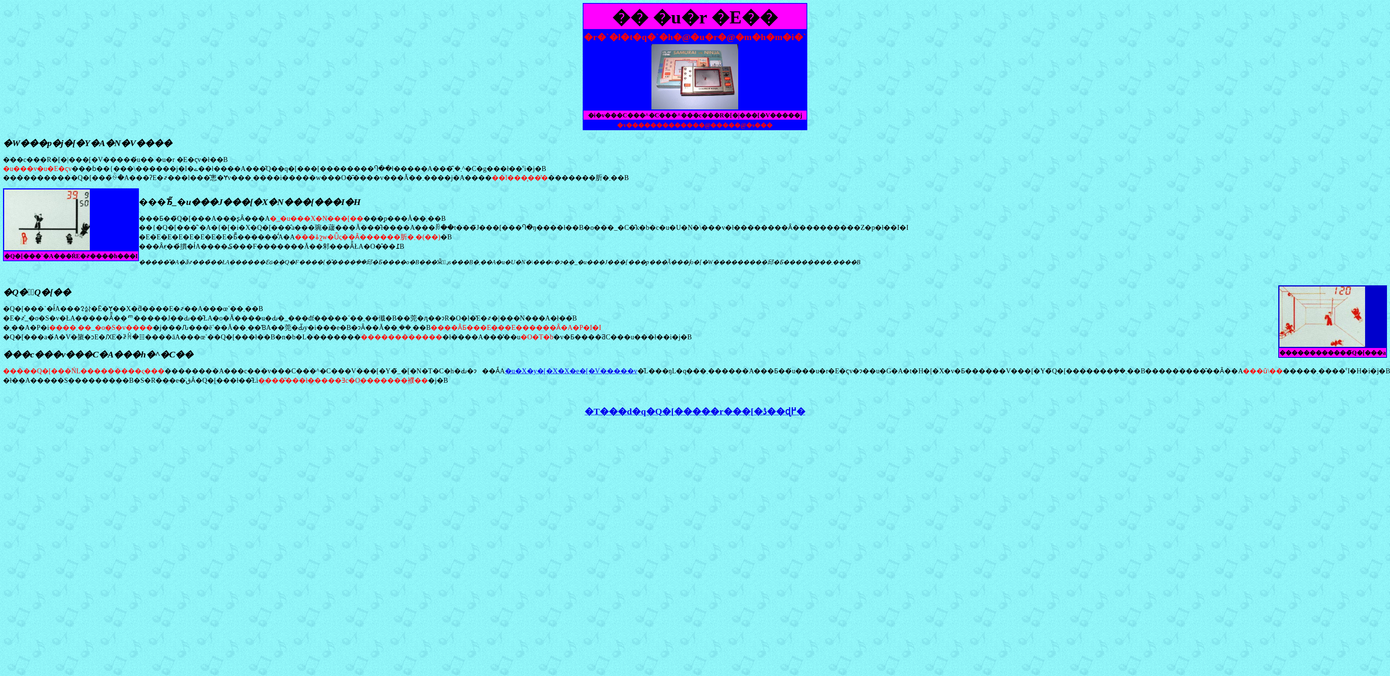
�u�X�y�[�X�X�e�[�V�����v (571, 371)
